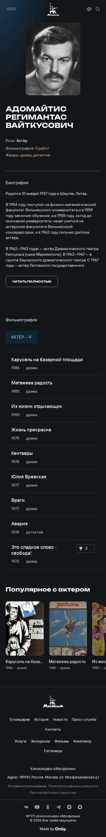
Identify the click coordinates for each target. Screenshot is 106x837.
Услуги (20, 741)
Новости (60, 719)
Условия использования (27, 786)
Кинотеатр (82, 741)
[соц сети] (26, 807)
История (41, 719)
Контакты (53, 729)
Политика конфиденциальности (73, 786)
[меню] (11, 9)
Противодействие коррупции (53, 793)
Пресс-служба (84, 719)
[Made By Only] (53, 829)
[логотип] (53, 9)
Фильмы (62, 741)
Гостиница (53, 750)
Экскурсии (40, 741)
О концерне (20, 719)
